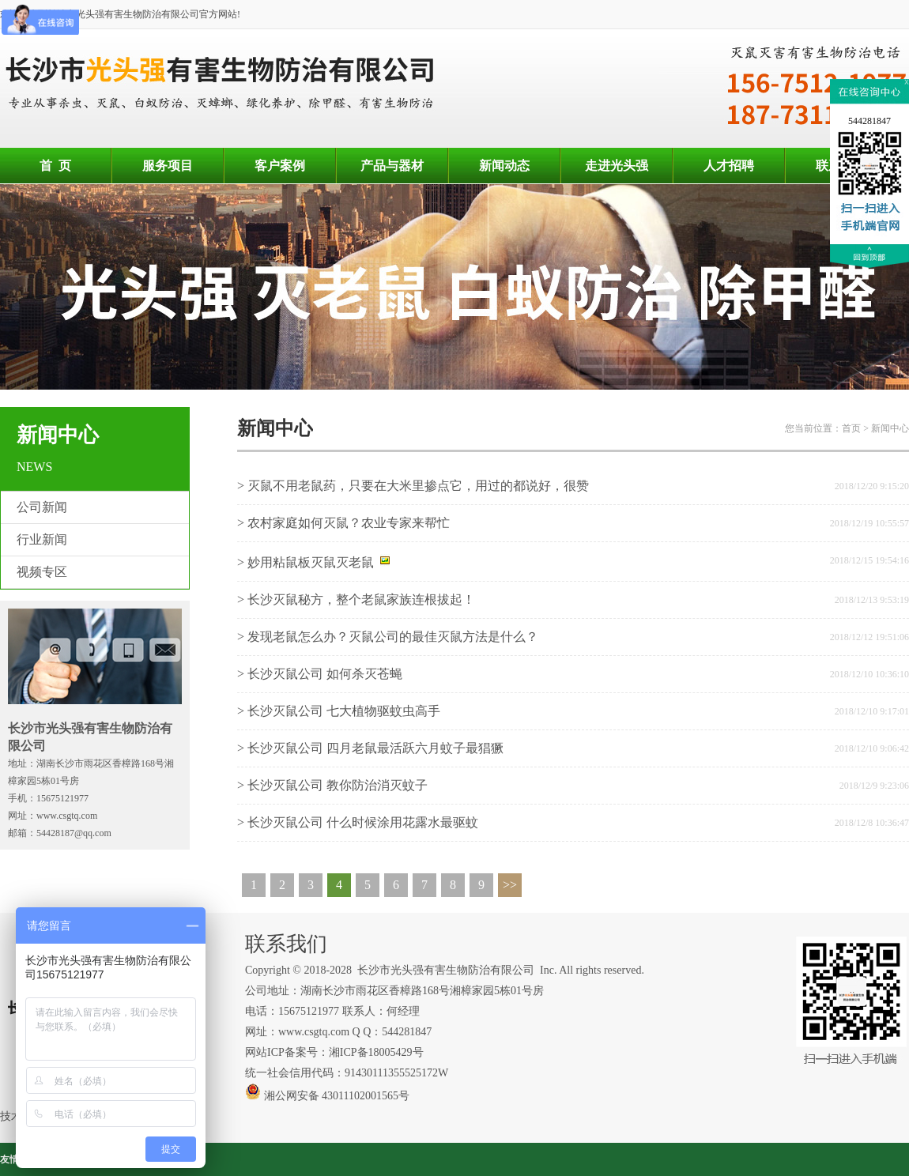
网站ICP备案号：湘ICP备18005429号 (335, 1052)
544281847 (869, 120)
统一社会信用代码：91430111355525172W (346, 1073)
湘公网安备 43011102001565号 (327, 1096)
